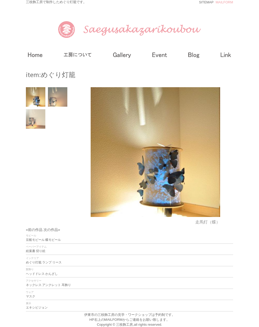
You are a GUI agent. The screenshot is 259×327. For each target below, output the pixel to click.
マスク (30, 296)
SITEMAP (206, 2)
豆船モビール (35, 239)
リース (57, 262)
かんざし (51, 273)
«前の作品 (35, 230)
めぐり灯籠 (33, 262)
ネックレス (33, 285)
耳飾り (66, 285)
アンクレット (51, 285)
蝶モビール (53, 239)
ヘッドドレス (35, 273)
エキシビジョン (37, 307)
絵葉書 (30, 251)
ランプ (47, 262)
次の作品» (52, 230)
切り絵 (40, 251)
